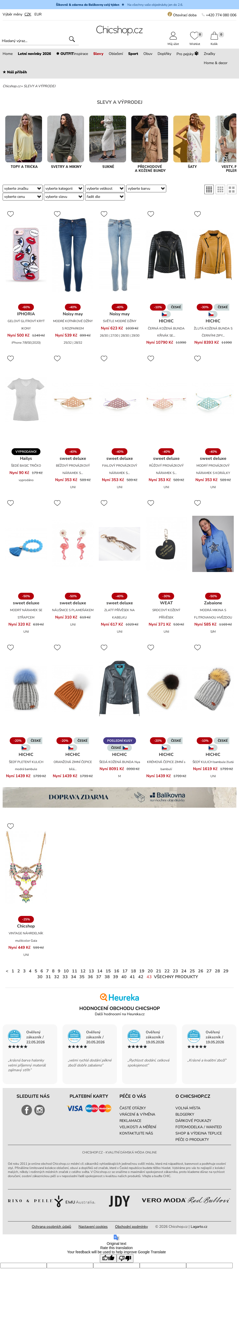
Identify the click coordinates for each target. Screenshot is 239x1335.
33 (65, 977)
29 (226, 971)
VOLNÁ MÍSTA (187, 1108)
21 (158, 971)
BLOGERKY (184, 1114)
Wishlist (194, 42)
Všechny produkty (176, 977)
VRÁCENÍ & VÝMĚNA (137, 1114)
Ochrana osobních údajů (51, 1226)
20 (150, 971)
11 (74, 971)
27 (209, 971)
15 (108, 971)
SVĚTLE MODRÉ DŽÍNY (119, 321)
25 (192, 971)
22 (167, 971)
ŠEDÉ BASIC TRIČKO (26, 465)
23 (175, 971)
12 (83, 971)
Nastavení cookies (93, 1226)
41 (132, 977)
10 (66, 971)
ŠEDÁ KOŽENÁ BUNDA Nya (119, 762)
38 (107, 977)
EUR (37, 14)
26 (200, 971)
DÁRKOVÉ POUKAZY (193, 1120)
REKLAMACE (130, 1120)
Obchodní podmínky (131, 1226)
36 (90, 977)
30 (40, 977)
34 (73, 977)
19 (142, 971)
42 (140, 977)
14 (99, 971)
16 (116, 971)
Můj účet (173, 42)
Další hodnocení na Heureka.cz (119, 1014)
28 (217, 971)
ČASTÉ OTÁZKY (133, 1108)
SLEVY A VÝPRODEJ (39, 86)
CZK (27, 14)
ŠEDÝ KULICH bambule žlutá (213, 762)
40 (124, 977)
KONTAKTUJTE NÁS (136, 1133)
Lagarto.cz (199, 1226)
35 (82, 977)
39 (115, 977)
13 (91, 971)
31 (48, 977)
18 (133, 971)
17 (125, 971)
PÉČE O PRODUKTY (192, 1139)
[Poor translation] (125, 1258)
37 (98, 977)
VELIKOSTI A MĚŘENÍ (138, 1127)
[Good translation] (108, 1258)
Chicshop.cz (11, 86)
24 (184, 971)
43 (149, 977)
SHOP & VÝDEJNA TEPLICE (198, 1133)
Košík (214, 42)
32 (56, 977)
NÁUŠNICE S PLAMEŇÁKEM (72, 610)
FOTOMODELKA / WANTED (198, 1127)
